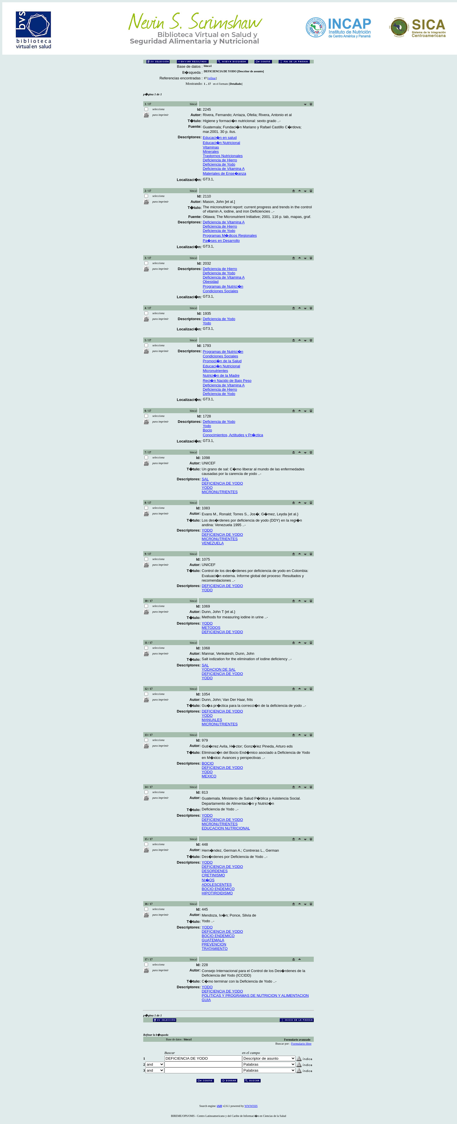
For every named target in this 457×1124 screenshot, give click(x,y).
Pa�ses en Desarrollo (221, 240)
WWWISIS (250, 1105)
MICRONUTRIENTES (220, 492)
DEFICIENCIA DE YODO (222, 483)
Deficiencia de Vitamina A (223, 168)
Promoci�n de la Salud (222, 361)
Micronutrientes (215, 371)
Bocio (207, 430)
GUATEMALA (213, 940)
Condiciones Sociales (220, 291)
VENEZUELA (213, 543)
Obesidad (211, 281)
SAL (205, 479)
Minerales (211, 151)
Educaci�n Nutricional (221, 143)
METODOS (211, 627)
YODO (207, 487)
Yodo (207, 323)
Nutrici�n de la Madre (221, 375)
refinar (212, 78)
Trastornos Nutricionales (222, 156)
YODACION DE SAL (219, 669)
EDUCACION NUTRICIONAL (226, 828)
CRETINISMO (213, 875)
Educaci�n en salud (219, 137)
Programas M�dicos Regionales (230, 235)
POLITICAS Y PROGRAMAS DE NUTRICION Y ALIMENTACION (255, 995)
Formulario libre (301, 1043)
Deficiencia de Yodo (219, 164)
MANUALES (212, 720)
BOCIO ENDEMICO (218, 889)
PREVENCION (214, 944)
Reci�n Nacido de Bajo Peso (227, 380)
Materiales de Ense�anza (224, 173)
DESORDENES (215, 871)
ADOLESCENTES (217, 884)
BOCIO (208, 763)
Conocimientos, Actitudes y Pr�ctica (233, 435)
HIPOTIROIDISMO (217, 893)
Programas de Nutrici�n (223, 286)
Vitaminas (211, 147)
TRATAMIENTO (215, 948)
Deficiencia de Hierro (220, 160)
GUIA (206, 1000)
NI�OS (208, 880)
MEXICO (209, 776)
